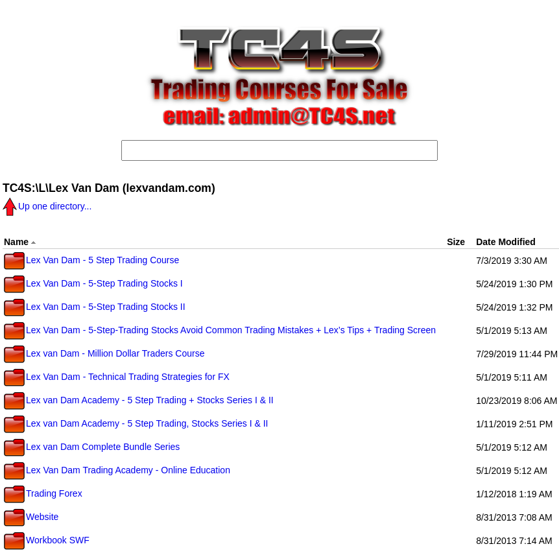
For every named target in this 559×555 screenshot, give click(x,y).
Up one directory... (47, 206)
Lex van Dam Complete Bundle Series (92, 447)
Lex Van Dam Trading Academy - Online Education (117, 470)
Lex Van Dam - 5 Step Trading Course (91, 260)
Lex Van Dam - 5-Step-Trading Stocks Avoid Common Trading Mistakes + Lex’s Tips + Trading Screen (220, 330)
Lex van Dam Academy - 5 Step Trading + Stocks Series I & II (139, 400)
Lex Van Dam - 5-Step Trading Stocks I (93, 283)
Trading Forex (43, 493)
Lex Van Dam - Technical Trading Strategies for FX (117, 377)
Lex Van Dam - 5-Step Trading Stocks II (94, 306)
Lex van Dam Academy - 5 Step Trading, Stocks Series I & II (136, 423)
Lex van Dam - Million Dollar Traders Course (104, 353)
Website (31, 517)
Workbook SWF (46, 540)
